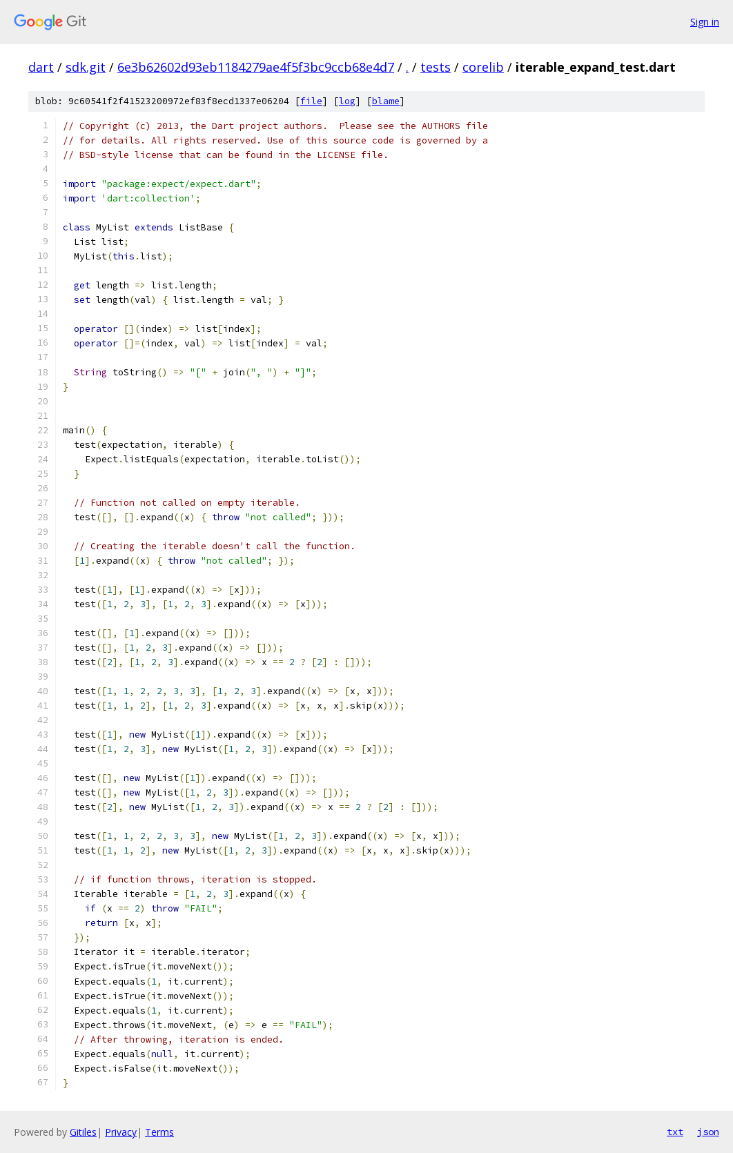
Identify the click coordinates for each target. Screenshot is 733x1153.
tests (435, 67)
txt (675, 1131)
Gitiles (83, 1132)
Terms (159, 1132)
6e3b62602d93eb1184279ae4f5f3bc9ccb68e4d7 (255, 67)
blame (386, 101)
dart (41, 67)
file (311, 101)
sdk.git (86, 67)
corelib (483, 67)
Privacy (121, 1132)
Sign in (704, 21)
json (708, 1131)
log (347, 101)
